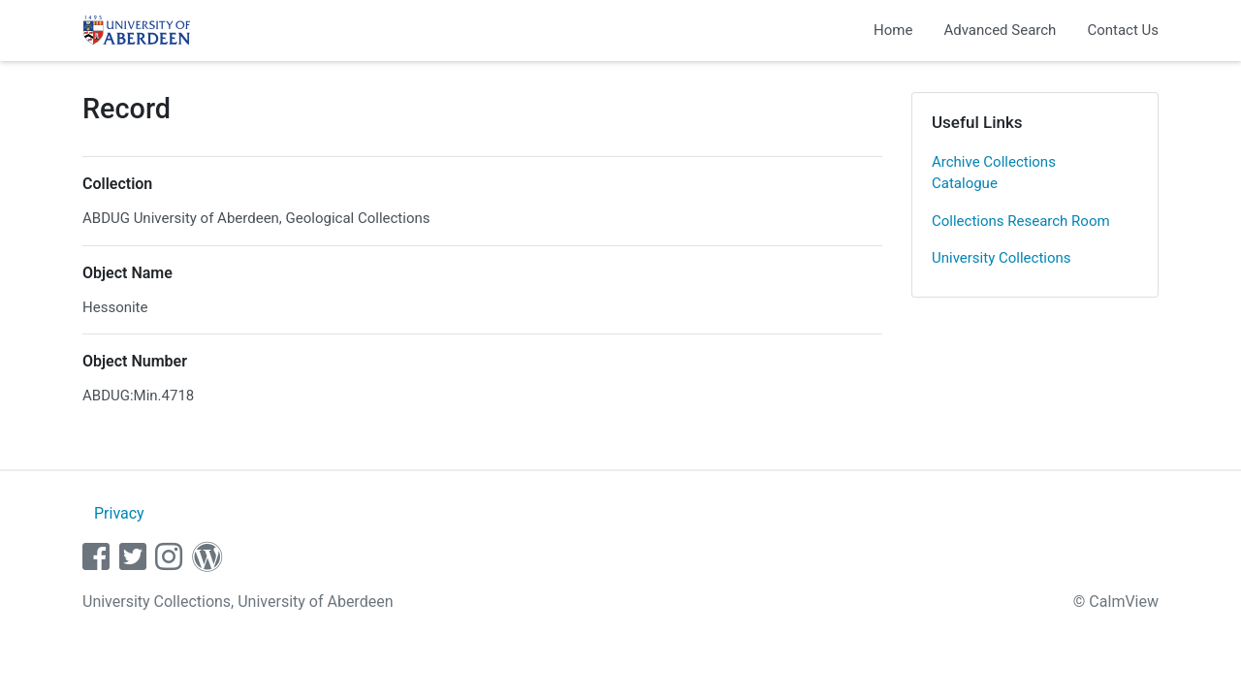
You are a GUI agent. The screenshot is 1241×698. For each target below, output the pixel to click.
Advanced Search (999, 30)
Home (893, 30)
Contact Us (1123, 30)
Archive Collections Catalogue (994, 173)
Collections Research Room (1021, 221)
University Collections (1001, 258)
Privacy (119, 513)
